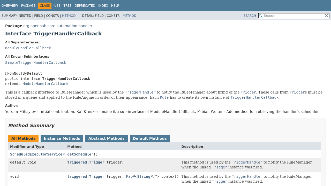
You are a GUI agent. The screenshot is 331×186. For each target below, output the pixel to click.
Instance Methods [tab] (62, 138)
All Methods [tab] (23, 138)
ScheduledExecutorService (36, 154)
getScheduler (80, 154)
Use (57, 5)
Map (129, 176)
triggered (77, 162)
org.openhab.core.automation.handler (57, 26)
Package (28, 5)
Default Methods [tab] (150, 138)
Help (115, 5)
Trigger (96, 162)
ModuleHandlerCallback (28, 48)
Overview (10, 5)
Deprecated (85, 5)
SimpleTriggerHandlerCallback (35, 62)
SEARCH (250, 16)
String (144, 176)
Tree (68, 5)
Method (69, 16)
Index (103, 5)
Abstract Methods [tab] (106, 138)
